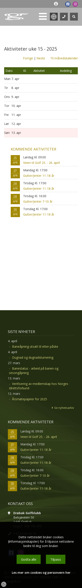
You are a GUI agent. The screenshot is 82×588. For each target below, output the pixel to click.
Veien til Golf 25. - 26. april (41, 163)
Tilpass (55, 559)
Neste (41, 58)
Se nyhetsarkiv (64, 408)
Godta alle (28, 559)
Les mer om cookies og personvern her (41, 572)
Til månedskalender (64, 58)
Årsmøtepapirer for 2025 (29, 399)
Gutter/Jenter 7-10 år (37, 201)
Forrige (28, 58)
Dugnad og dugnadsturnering (32, 357)
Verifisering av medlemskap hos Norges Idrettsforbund (38, 386)
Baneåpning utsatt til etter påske (35, 346)
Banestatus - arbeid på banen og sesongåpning (33, 370)
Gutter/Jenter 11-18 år (38, 176)
